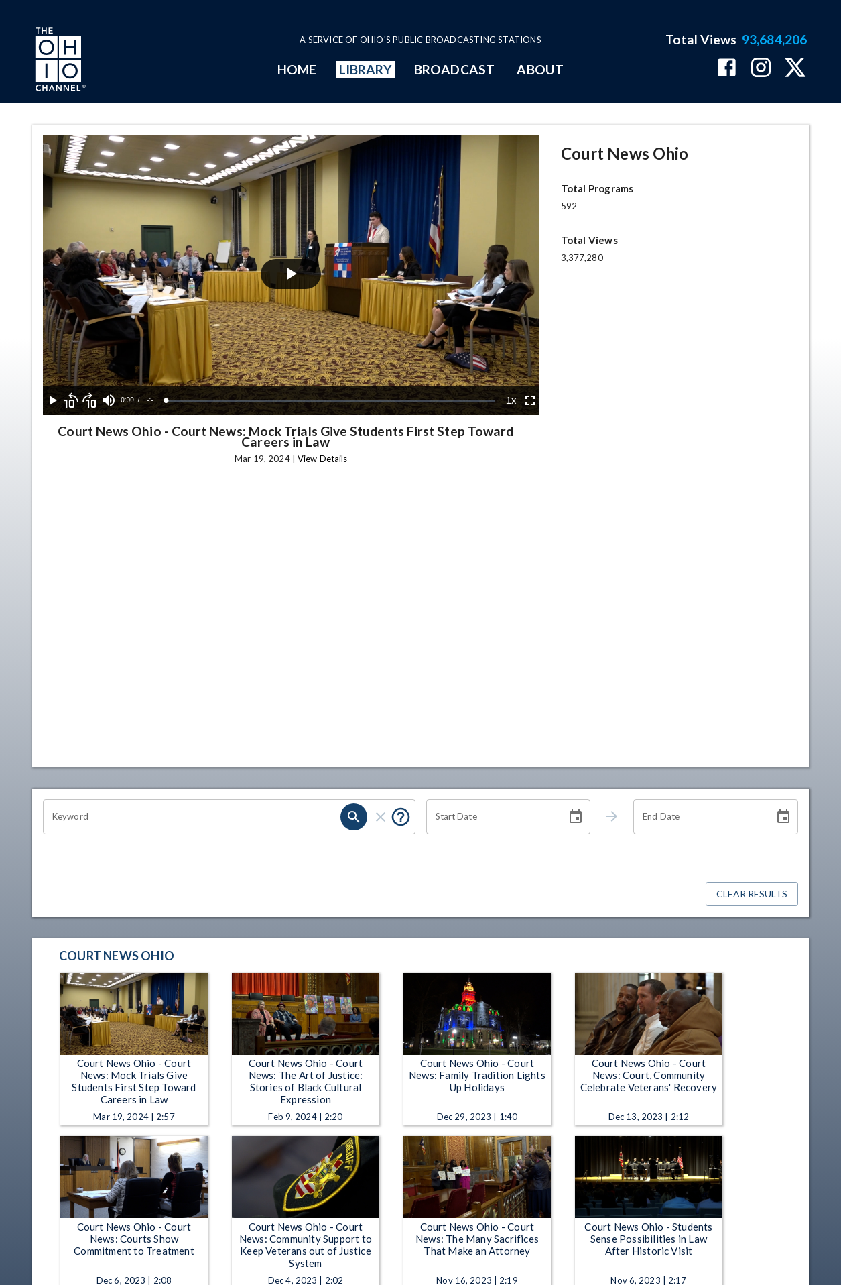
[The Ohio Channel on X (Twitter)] (795, 69)
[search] (353, 816)
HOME (296, 69)
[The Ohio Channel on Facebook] (726, 69)
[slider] (330, 401)
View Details (322, 458)
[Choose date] (575, 816)
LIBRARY (365, 69)
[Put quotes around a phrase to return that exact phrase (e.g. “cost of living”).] (400, 817)
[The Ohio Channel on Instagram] (761, 69)
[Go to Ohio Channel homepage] (59, 61)
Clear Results (751, 894)
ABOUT (540, 69)
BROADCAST (454, 69)
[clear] (380, 816)
